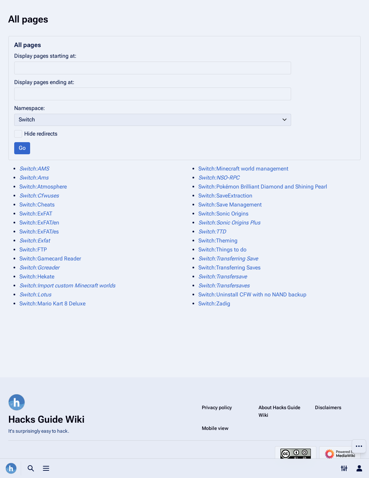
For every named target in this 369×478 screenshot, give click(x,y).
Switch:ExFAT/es (39, 231)
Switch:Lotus (35, 294)
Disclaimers (328, 407)
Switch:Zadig (214, 303)
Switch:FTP (33, 249)
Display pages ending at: (44, 82)
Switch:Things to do (222, 249)
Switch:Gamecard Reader (50, 258)
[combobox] (152, 120)
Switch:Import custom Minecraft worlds (67, 285)
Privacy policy (217, 407)
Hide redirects (40, 133)
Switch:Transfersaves (224, 285)
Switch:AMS (34, 168)
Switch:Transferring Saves (229, 267)
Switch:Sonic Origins (223, 213)
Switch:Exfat (34, 240)
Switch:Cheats (37, 204)
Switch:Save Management (230, 204)
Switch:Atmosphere (43, 186)
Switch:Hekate (36, 276)
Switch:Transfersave (222, 276)
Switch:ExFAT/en (39, 222)
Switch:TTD (212, 231)
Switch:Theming (217, 240)
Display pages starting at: (45, 56)
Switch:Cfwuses (39, 195)
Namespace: (29, 108)
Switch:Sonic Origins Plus (229, 222)
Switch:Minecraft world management (243, 168)
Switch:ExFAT (35, 213)
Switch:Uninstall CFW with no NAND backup (252, 294)
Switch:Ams (33, 177)
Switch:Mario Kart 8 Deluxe (52, 303)
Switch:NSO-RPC (219, 177)
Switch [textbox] (27, 119)
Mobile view (215, 428)
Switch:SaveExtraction (225, 195)
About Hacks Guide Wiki (279, 411)
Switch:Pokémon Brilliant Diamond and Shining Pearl (262, 186)
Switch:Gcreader (39, 267)
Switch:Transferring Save (228, 258)
